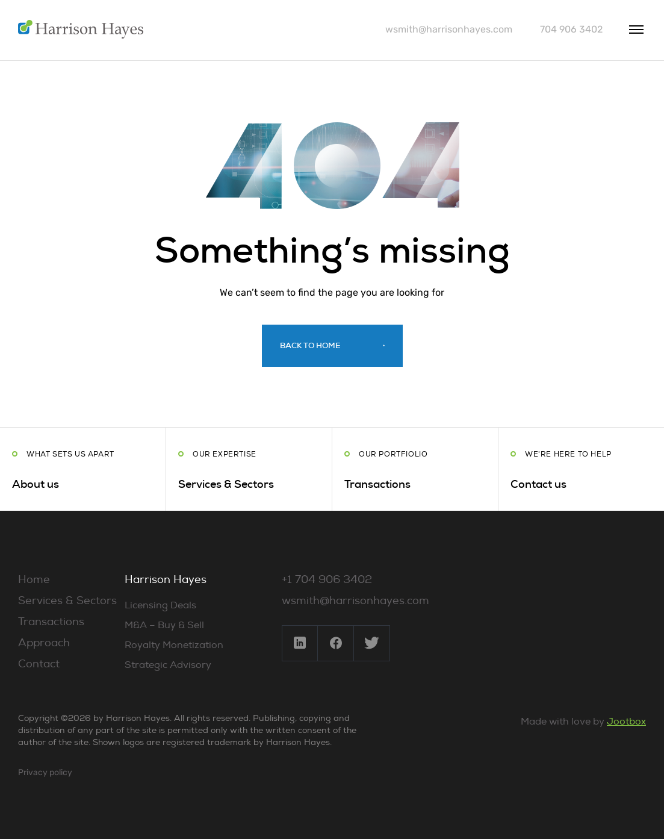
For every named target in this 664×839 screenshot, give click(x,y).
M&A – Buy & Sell (164, 625)
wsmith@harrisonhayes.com (448, 29)
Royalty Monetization (174, 645)
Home (34, 580)
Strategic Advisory (168, 665)
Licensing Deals (160, 605)
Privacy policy (45, 772)
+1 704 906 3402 (327, 580)
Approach (44, 643)
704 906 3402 (571, 29)
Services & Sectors (67, 601)
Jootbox (626, 722)
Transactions (51, 622)
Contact (39, 664)
